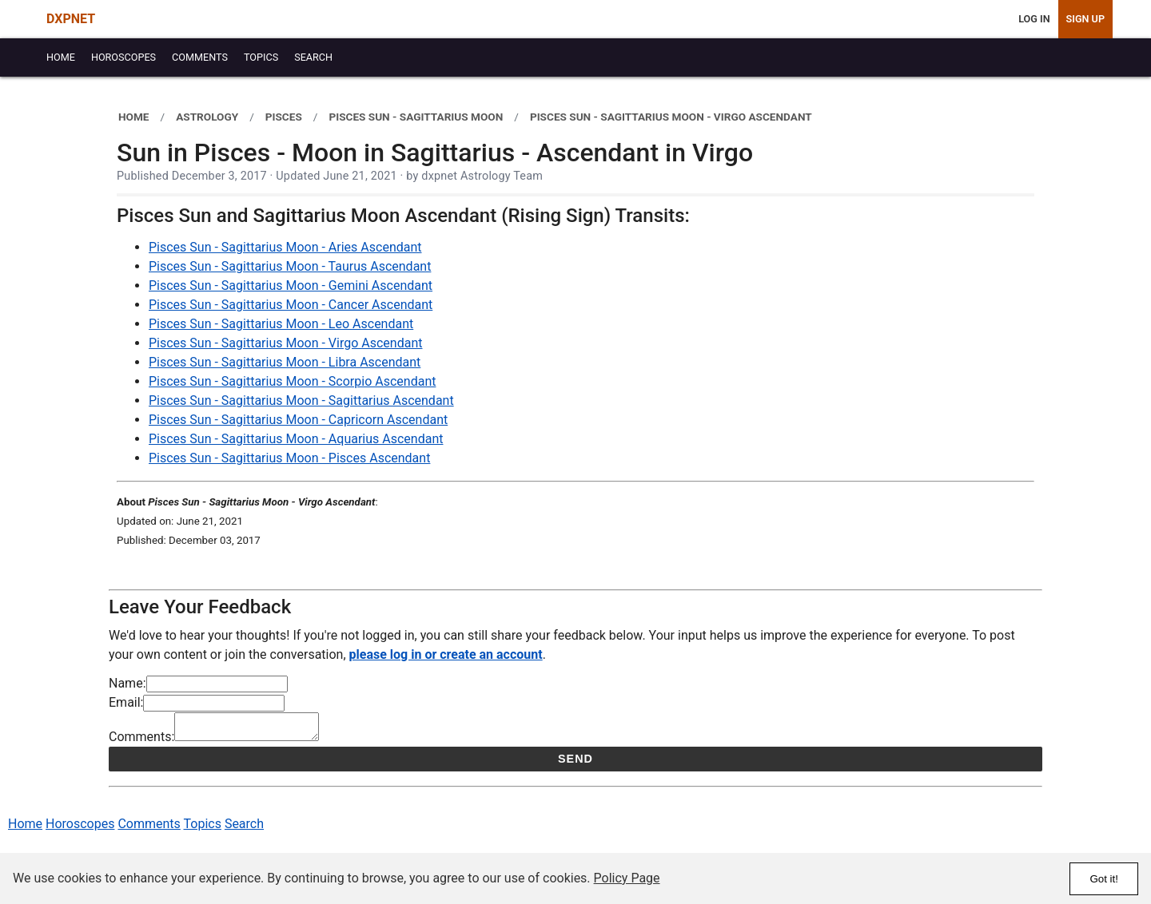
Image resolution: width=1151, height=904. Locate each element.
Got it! (1103, 879)
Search (244, 828)
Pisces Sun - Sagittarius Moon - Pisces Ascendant (289, 458)
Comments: (141, 741)
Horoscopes (80, 828)
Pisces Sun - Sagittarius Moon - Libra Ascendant (284, 362)
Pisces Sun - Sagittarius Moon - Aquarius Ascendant (296, 438)
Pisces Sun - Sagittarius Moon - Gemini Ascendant (290, 285)
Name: (127, 683)
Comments (148, 828)
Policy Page (627, 878)
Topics (202, 828)
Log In (1033, 19)
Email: (126, 702)
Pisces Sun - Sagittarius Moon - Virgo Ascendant (285, 343)
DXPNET (70, 18)
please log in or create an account (446, 654)
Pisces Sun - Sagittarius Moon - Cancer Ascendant (290, 304)
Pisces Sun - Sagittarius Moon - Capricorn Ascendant (298, 419)
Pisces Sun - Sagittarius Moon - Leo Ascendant (281, 323)
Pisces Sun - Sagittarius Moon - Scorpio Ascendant (292, 381)
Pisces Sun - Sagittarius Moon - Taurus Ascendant (290, 266)
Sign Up (1085, 19)
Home (25, 828)
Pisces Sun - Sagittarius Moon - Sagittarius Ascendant (301, 400)
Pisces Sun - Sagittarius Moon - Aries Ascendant (285, 247)
